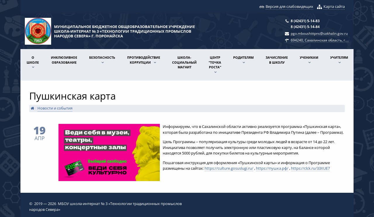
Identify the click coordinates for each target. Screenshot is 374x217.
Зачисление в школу (277, 60)
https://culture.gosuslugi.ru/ (229, 168)
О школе (33, 60)
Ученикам (309, 57)
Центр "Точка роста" (215, 62)
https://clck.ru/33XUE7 (310, 168)
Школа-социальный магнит (184, 62)
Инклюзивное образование (64, 60)
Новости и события (54, 108)
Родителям (243, 57)
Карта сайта (334, 6)
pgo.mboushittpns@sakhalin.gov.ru (319, 33)
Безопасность (102, 57)
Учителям (339, 57)
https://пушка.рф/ (272, 168)
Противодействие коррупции (143, 60)
